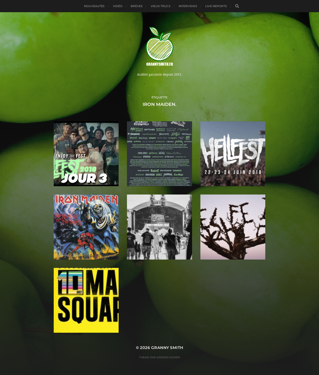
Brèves (137, 6)
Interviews (188, 6)
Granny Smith (167, 347)
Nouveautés (94, 6)
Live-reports (216, 6)
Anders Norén (168, 357)
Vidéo (118, 6)
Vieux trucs (160, 6)
